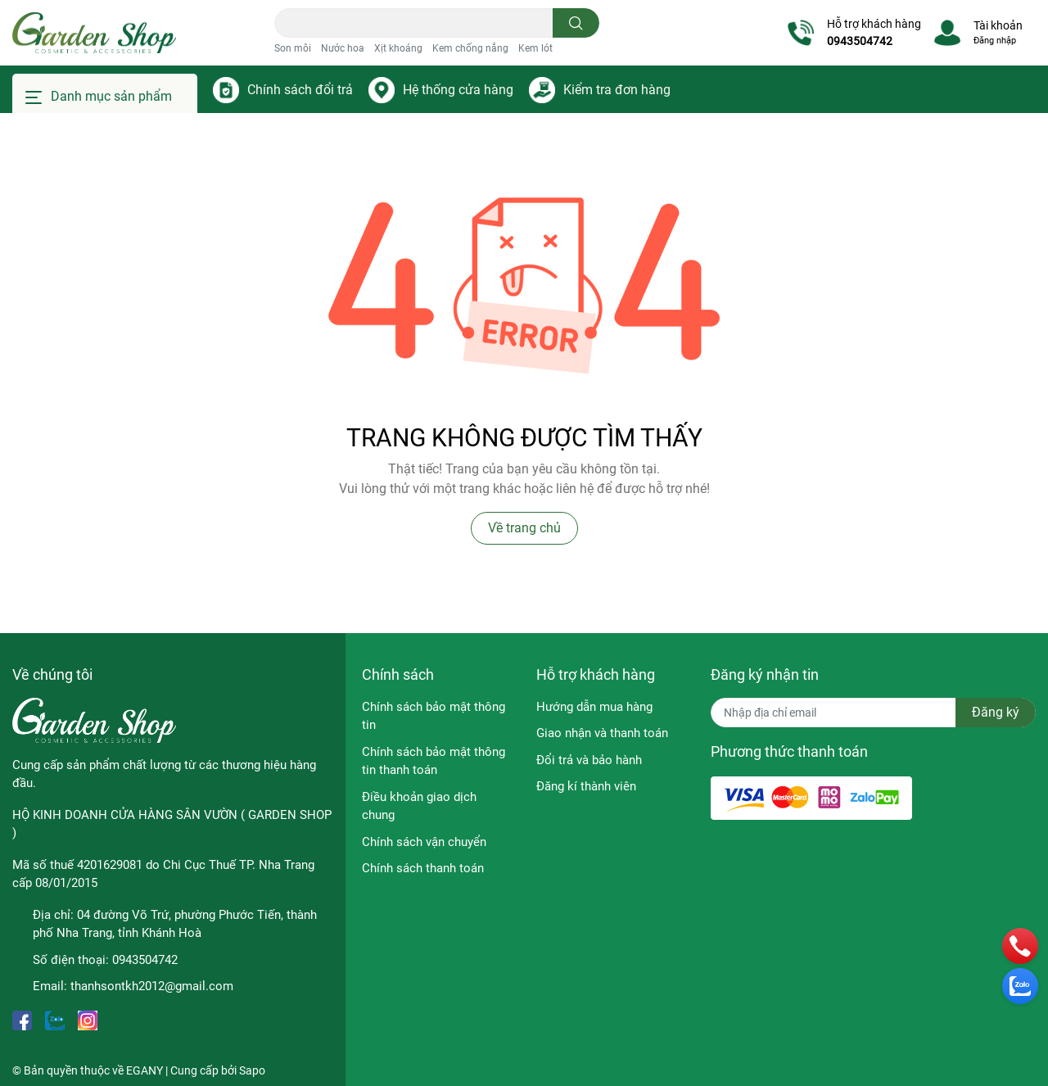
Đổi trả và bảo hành (589, 760)
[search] (576, 23)
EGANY (144, 1070)
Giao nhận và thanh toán (602, 733)
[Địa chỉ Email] (873, 712)
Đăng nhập (994, 40)
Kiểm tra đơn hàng (617, 89)
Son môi (292, 48)
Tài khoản (998, 25)
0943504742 (859, 41)
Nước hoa (342, 48)
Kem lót (535, 48)
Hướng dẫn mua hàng (594, 706)
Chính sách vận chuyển (424, 842)
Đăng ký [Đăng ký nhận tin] (995, 712)
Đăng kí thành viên (586, 786)
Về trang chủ (524, 528)
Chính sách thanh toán (423, 868)
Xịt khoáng (398, 48)
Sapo (252, 1070)
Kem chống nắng (470, 48)
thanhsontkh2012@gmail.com (151, 986)
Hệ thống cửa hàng (458, 89)
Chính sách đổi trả (300, 89)
